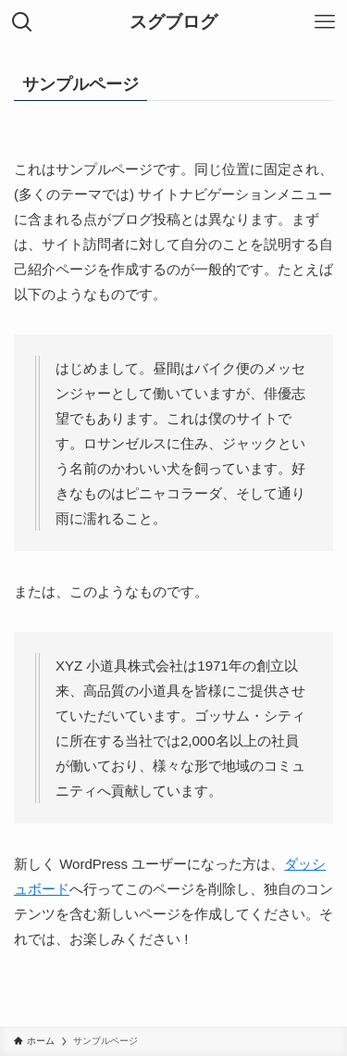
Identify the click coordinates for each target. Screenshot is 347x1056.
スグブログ (173, 22)
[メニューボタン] (325, 22)
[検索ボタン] (22, 22)
